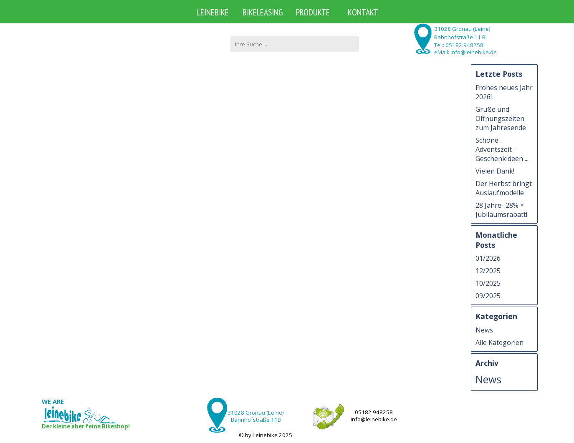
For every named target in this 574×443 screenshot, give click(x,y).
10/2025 (488, 283)
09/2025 (488, 295)
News (484, 330)
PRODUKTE (313, 12)
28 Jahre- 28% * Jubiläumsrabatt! (501, 210)
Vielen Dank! (494, 171)
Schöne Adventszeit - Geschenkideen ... (501, 149)
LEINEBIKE (213, 12)
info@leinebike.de (374, 419)
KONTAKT (363, 12)
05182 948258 (374, 412)
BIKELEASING (263, 12)
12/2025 (488, 270)
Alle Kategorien (499, 342)
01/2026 (488, 258)
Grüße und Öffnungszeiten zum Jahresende (500, 118)
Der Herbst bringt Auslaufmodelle (503, 188)
